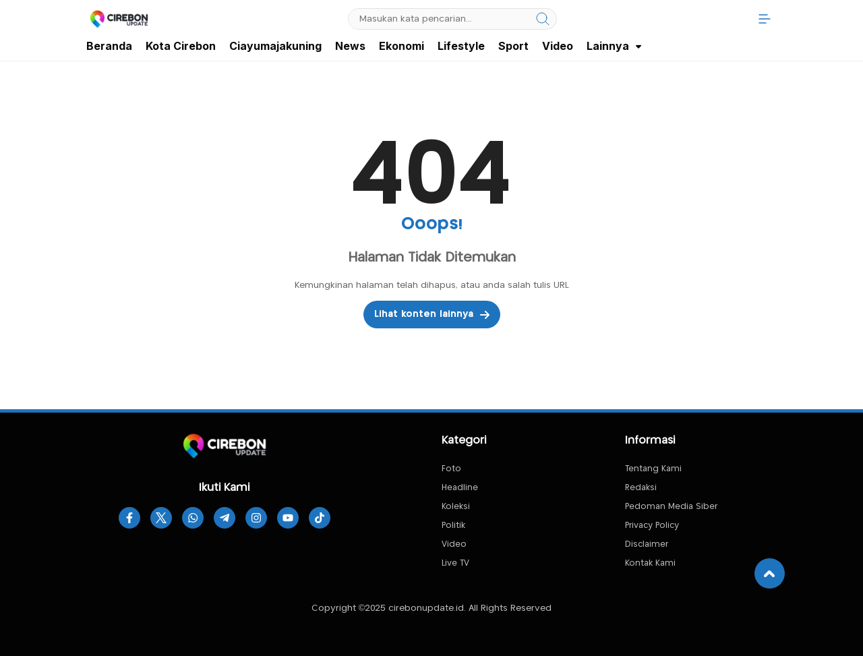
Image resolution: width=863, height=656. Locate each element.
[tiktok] (319, 518)
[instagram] (256, 518)
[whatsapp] (193, 518)
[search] (543, 19)
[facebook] (129, 518)
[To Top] (769, 573)
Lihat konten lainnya (431, 314)
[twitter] (161, 518)
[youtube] (288, 518)
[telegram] (224, 518)
